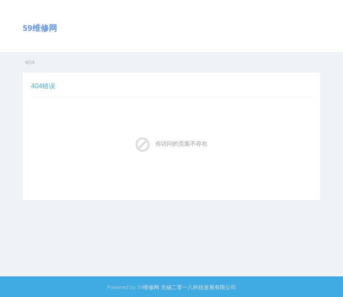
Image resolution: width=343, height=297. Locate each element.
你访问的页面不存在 (181, 143)
